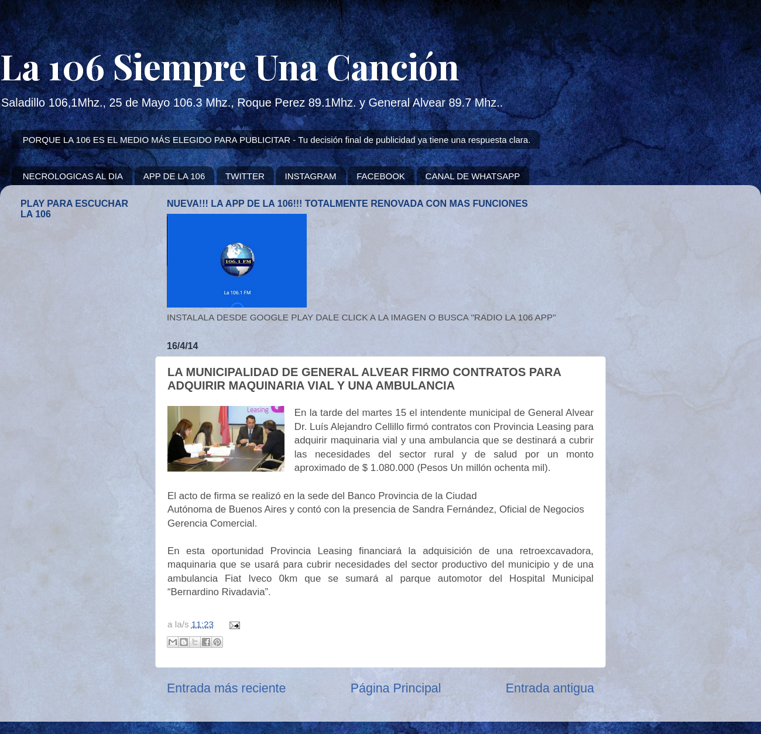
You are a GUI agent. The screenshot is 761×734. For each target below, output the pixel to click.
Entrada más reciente (226, 688)
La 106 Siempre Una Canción (230, 65)
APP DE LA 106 (174, 176)
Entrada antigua (550, 688)
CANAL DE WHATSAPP (473, 176)
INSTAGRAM (310, 176)
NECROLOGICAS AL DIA (73, 176)
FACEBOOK (380, 176)
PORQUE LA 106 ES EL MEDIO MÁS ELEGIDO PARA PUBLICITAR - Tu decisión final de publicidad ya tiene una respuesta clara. (277, 140)
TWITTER (245, 176)
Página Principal (396, 688)
